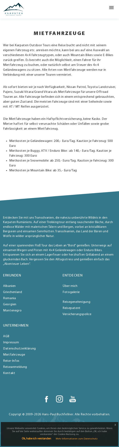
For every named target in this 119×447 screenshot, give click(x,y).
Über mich (70, 286)
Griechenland (12, 292)
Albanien (9, 286)
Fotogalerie (71, 292)
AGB (6, 336)
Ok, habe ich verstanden (36, 438)
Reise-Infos (11, 361)
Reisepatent (72, 308)
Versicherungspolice (77, 314)
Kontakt (9, 373)
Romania (9, 298)
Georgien (9, 304)
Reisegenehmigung (76, 302)
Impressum (11, 342)
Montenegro (12, 310)
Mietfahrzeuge (14, 354)
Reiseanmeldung (15, 367)
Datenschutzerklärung (19, 348)
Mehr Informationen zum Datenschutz (76, 439)
